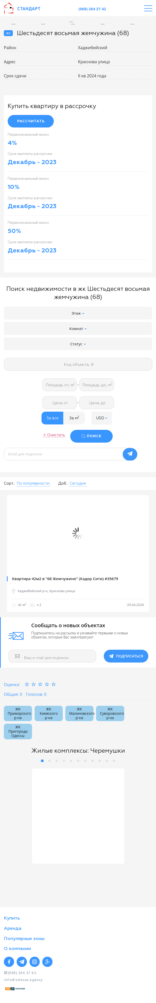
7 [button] (85, 761)
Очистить (56, 435)
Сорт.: (9, 483)
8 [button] (92, 761)
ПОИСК (94, 436)
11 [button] (114, 761)
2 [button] (49, 761)
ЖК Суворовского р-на (112, 713)
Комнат (78, 328)
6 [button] (78, 761)
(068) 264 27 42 (92, 8)
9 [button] (100, 761)
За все (52, 418)
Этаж (78, 313)
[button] (101, 418)
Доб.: (63, 483)
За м (74, 418)
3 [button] (57, 761)
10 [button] (107, 761)
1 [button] (42, 761)
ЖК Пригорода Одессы (18, 731)
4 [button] (64, 761)
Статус (78, 343)
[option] (78, 533)
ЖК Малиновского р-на (81, 713)
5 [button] (71, 761)
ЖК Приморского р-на (19, 713)
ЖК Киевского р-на (49, 713)
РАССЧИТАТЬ (31, 121)
